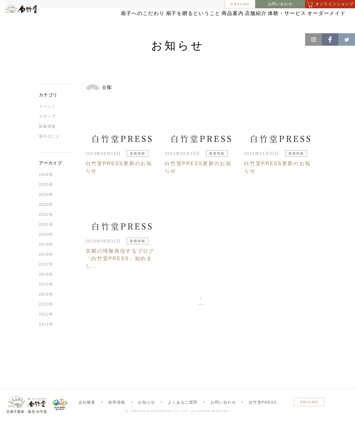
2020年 (46, 250)
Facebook (330, 39)
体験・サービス (311, 14)
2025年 (46, 200)
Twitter (346, 39)
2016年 (46, 290)
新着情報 (47, 142)
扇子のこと (49, 152)
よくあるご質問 (183, 418)
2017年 (46, 280)
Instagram (313, 39)
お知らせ (34, 39)
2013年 (46, 320)
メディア (47, 132)
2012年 (46, 330)
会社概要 (87, 418)
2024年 (46, 210)
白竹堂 (29, 23)
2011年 (46, 340)
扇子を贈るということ (177, 14)
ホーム (13, 39)
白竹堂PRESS (263, 418)
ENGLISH (240, 4)
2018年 (46, 270)
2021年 (46, 240)
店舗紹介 (266, 14)
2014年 (46, 310)
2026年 (46, 190)
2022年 (46, 230)
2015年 (46, 300)
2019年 (46, 260)
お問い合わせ (280, 4)
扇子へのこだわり (116, 14)
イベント (47, 122)
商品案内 (229, 14)
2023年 (46, 220)
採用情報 (116, 418)
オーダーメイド (311, 25)
